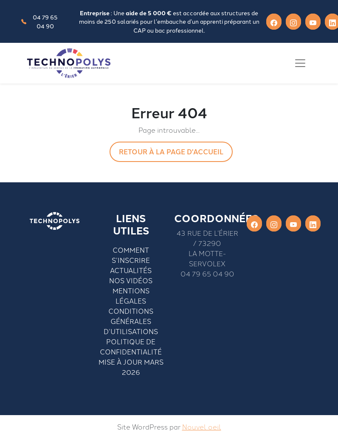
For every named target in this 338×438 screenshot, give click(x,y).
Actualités (131, 270)
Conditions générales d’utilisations (131, 321)
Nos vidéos (130, 280)
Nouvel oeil (201, 426)
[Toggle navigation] (300, 63)
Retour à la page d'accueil (171, 151)
